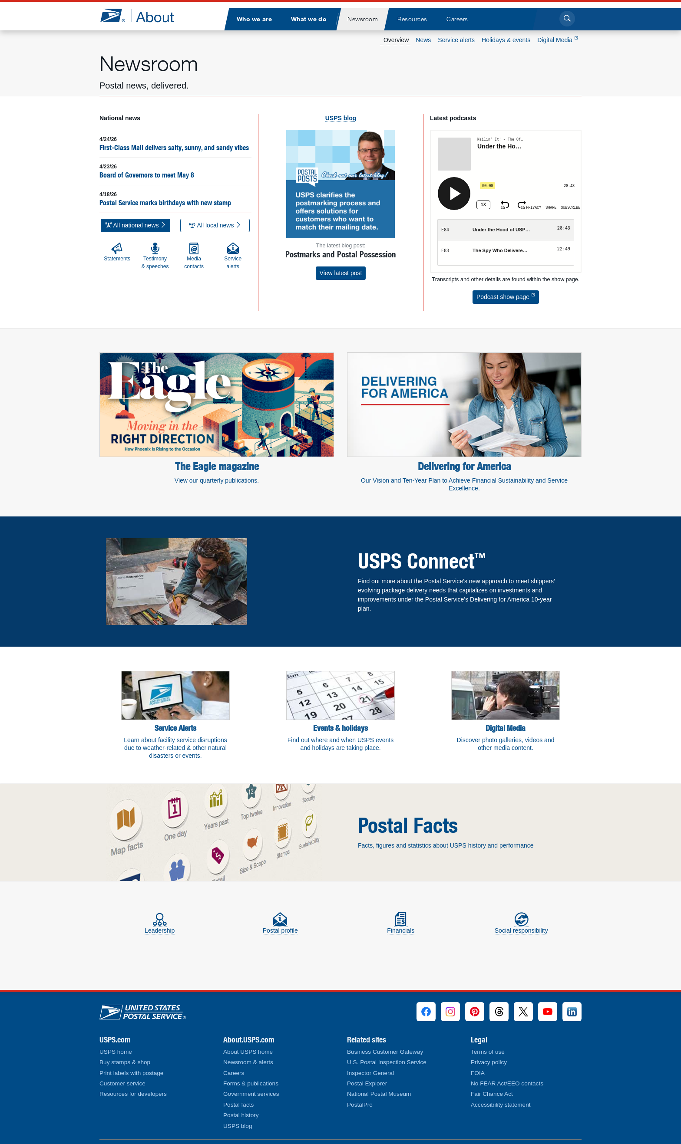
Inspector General (370, 1073)
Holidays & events (506, 39)
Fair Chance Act (492, 1094)
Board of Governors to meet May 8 (146, 175)
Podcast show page (505, 296)
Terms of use (488, 1052)
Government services (251, 1094)
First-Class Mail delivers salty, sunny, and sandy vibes (174, 147)
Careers (233, 1073)
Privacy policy (489, 1062)
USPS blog (237, 1126)
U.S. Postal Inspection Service (386, 1062)
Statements (117, 252)
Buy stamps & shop (124, 1062)
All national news (136, 225)
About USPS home (248, 1052)
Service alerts (456, 39)
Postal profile (280, 927)
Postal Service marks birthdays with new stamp (165, 202)
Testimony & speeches (155, 256)
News (423, 39)
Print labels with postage (131, 1073)
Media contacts (194, 256)
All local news (215, 225)
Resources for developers (133, 1094)
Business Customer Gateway (385, 1052)
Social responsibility (521, 927)
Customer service (122, 1083)
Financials (400, 927)
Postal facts (238, 1104)
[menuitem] (254, 19)
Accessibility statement (501, 1104)
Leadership (160, 927)
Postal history (241, 1115)
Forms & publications (250, 1083)
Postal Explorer (367, 1083)
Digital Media (557, 39)
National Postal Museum (379, 1094)
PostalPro (360, 1104)
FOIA (478, 1073)
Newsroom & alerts (248, 1062)
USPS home (115, 1052)
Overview (396, 39)
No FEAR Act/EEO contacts (507, 1083)
